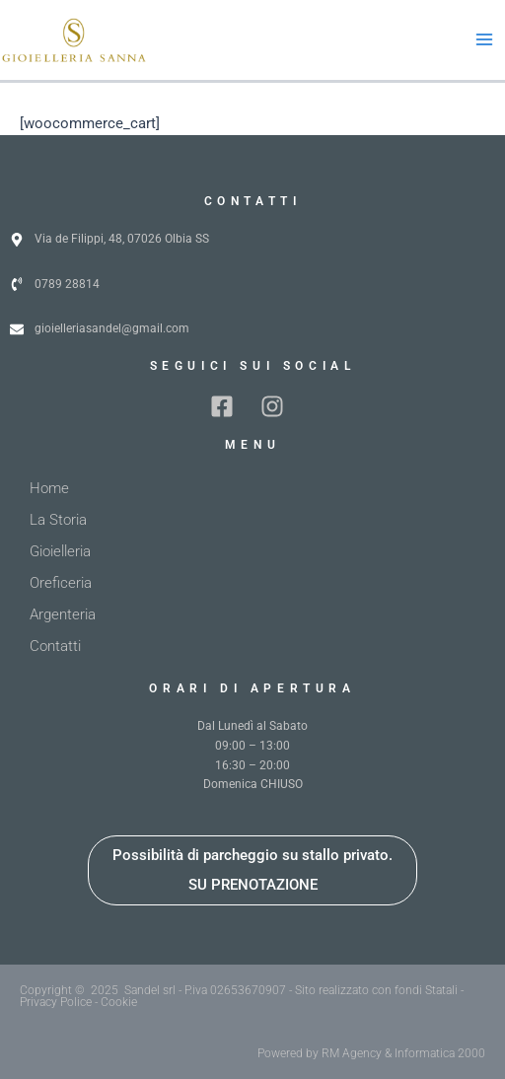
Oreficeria (61, 583)
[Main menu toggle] (484, 40)
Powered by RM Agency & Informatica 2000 (371, 1053)
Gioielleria (60, 551)
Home (49, 488)
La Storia (58, 520)
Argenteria (63, 614)
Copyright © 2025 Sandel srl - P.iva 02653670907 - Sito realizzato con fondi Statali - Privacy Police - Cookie (242, 996)
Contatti (55, 646)
